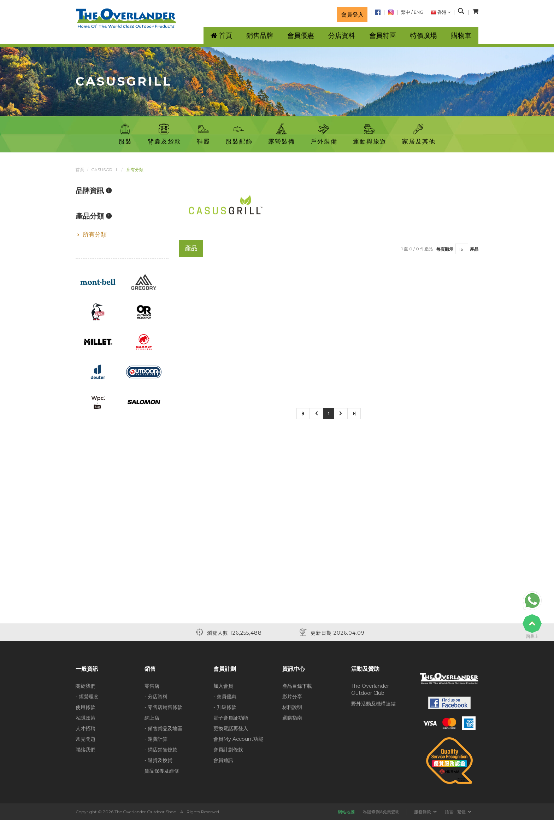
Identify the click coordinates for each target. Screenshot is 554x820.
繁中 (405, 12)
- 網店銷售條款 (161, 749)
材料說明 (292, 707)
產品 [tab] (191, 248)
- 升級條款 (224, 707)
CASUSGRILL (104, 169)
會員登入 (352, 14)
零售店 (152, 686)
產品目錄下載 (297, 686)
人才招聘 (85, 728)
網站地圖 (346, 811)
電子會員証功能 (230, 718)
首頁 (80, 169)
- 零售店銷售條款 (163, 707)
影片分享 (292, 696)
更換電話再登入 (230, 728)
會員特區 (382, 35)
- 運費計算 (156, 739)
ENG (418, 12)
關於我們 (85, 686)
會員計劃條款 (228, 749)
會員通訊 (223, 760)
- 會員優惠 (224, 696)
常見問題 (85, 739)
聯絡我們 (85, 749)
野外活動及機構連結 (373, 703)
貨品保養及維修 (162, 771)
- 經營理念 (87, 696)
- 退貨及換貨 (158, 760)
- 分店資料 (156, 696)
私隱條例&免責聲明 (381, 811)
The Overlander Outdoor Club (370, 689)
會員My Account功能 (238, 739)
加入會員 (223, 686)
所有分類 (95, 234)
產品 (474, 249)
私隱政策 (85, 718)
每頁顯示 (444, 249)
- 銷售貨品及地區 (163, 728)
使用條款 (85, 707)
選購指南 (292, 718)
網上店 (152, 718)
